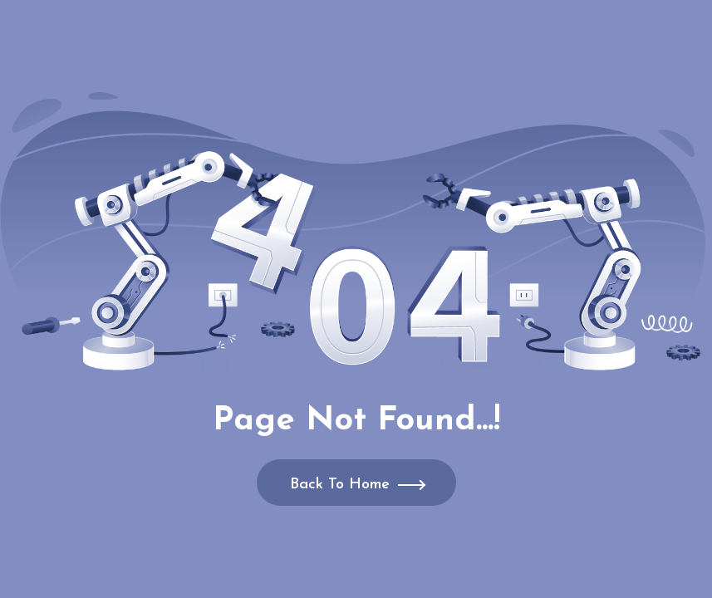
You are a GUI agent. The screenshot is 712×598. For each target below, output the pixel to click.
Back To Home (340, 485)
